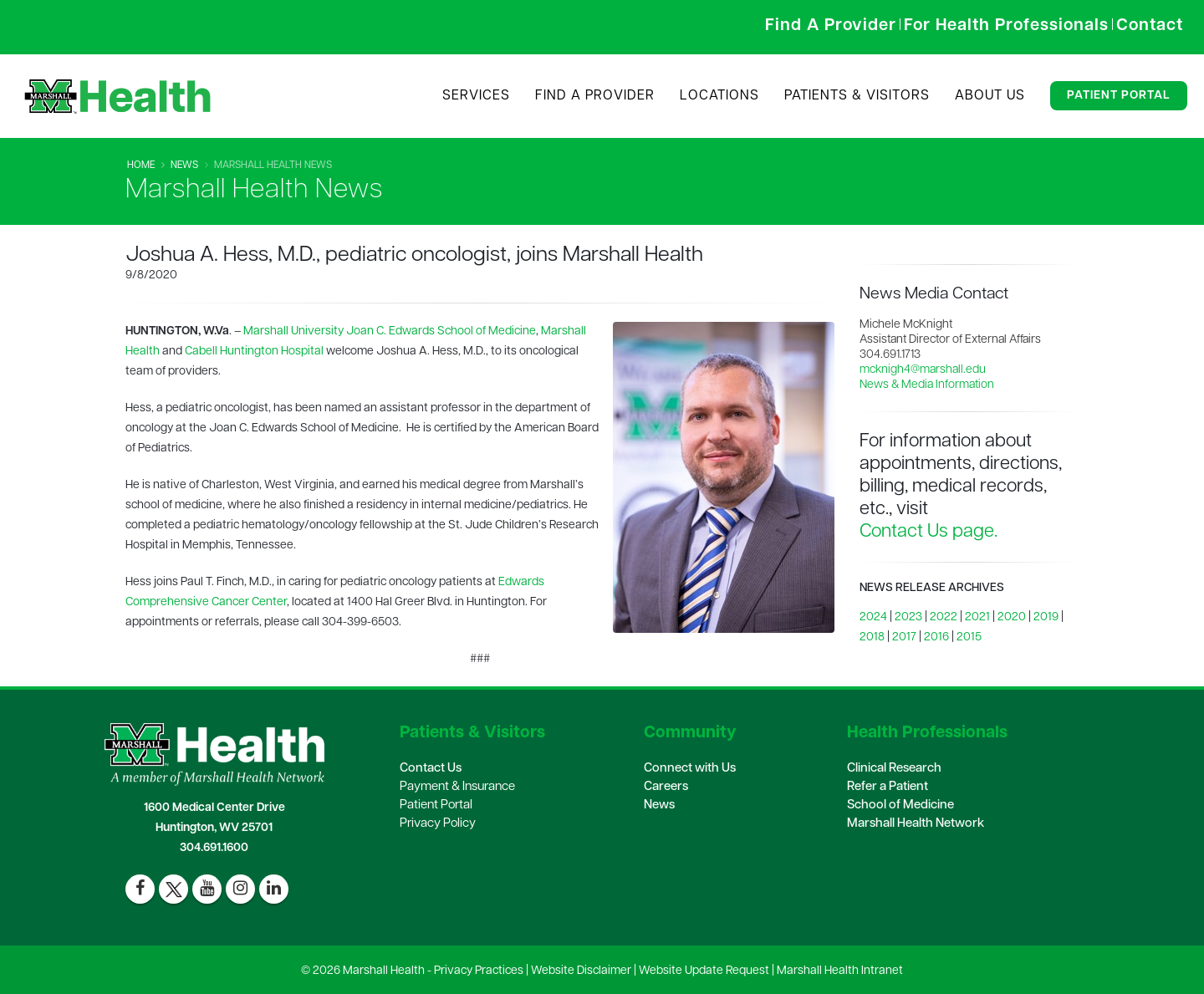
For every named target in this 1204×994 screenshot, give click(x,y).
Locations (719, 96)
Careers (666, 787)
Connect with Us (690, 768)
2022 (943, 617)
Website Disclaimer (581, 971)
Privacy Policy (438, 824)
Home (141, 166)
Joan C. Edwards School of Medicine (441, 331)
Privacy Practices (478, 971)
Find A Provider (595, 96)
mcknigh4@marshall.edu (923, 370)
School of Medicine (900, 805)
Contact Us (431, 768)
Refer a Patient (887, 787)
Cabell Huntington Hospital (254, 351)
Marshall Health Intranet (840, 971)
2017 (904, 637)
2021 (977, 617)
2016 (936, 637)
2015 (969, 637)
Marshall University (293, 331)
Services (476, 96)
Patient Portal (1119, 95)
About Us (990, 96)
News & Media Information (927, 385)
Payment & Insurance (457, 787)
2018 (872, 637)
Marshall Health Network (915, 824)
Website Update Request (704, 971)
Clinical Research (894, 768)
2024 (873, 617)
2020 (1011, 617)
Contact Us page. (928, 532)
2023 (908, 617)
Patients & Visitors (857, 96)
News (184, 166)
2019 (1046, 617)
